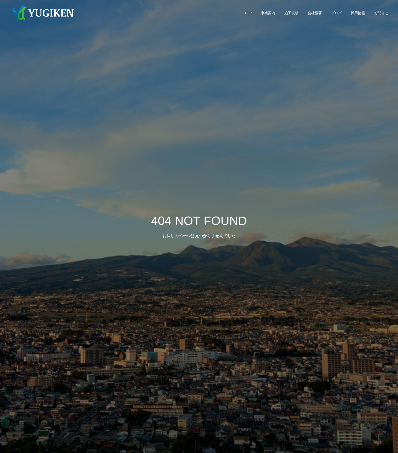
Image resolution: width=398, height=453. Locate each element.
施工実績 (291, 13)
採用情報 (358, 13)
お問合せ (381, 13)
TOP (248, 13)
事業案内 (268, 13)
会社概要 (315, 13)
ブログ (336, 13)
